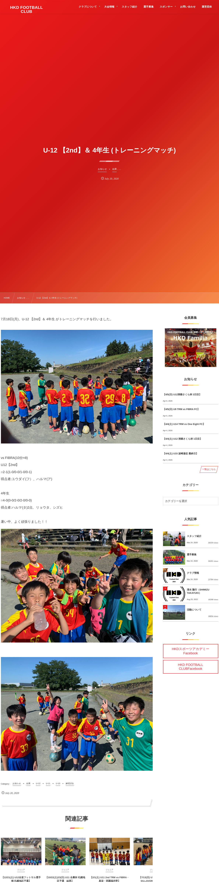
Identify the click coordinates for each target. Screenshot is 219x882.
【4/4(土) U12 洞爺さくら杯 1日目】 (182, 438)
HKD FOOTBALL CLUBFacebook (190, 666)
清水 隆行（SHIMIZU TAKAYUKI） (198, 591)
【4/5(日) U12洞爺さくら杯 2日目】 (182, 394)
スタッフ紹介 (194, 536)
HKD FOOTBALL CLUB (26, 10)
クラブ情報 (193, 573)
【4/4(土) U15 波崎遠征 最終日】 (180, 453)
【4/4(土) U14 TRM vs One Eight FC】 (184, 424)
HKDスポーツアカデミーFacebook (190, 651)
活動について (194, 609)
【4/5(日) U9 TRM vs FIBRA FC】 (181, 409)
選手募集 (192, 554)
